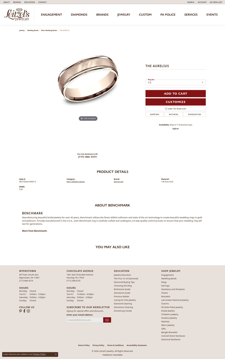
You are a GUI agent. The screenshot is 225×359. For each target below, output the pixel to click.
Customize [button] (176, 102)
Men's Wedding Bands (49, 30)
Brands (102, 14)
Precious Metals (121, 296)
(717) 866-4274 (87, 156)
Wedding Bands (32, 30)
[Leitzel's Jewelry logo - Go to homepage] (17, 14)
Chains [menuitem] (164, 292)
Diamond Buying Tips (124, 282)
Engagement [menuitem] (167, 275)
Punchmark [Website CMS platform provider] (118, 355)
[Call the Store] (26, 280)
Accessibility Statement (137, 345)
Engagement (51, 14)
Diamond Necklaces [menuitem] (170, 339)
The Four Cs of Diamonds (126, 278)
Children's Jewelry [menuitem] (169, 314)
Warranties (194, 114)
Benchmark (118, 182)
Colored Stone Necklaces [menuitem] (173, 335)
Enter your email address (80, 314)
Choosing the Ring (123, 285)
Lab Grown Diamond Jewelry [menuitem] (175, 300)
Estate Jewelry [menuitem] (168, 310)
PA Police (167, 14)
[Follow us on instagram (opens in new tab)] (28, 311)
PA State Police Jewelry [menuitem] (172, 307)
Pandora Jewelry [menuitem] (169, 318)
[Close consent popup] (56, 354)
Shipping (154, 114)
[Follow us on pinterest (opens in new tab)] (20, 311)
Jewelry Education (122, 275)
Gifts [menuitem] (163, 328)
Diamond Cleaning (123, 303)
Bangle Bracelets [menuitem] (169, 332)
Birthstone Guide (122, 289)
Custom (145, 14)
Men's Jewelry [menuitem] (167, 325)
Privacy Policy (98, 345)
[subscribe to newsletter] (107, 320)
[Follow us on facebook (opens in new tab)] (24, 311)
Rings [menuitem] (164, 282)
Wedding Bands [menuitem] (168, 278)
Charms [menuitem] (165, 303)
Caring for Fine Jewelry (125, 300)
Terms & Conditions (115, 345)
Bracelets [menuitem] (165, 296)
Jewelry (123, 14)
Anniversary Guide (123, 310)
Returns (173, 114)
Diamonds (79, 14)
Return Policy (84, 345)
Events (212, 14)
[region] (88, 93)
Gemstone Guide (122, 292)
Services (191, 14)
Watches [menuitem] (165, 321)
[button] (29, 2)
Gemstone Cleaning (123, 307)
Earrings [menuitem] (165, 285)
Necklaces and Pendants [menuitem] (173, 289)
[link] (6, 2)
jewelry (22, 30)
